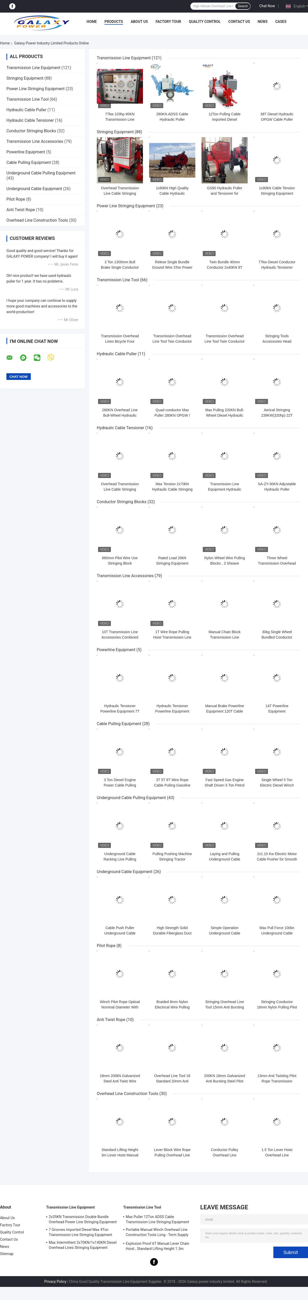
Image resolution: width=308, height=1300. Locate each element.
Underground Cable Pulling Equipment (40, 173)
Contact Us (239, 22)
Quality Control (205, 22)
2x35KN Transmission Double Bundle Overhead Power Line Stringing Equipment (83, 1219)
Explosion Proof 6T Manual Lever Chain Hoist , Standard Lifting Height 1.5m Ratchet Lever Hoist (157, 1246)
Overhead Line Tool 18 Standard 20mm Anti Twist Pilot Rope (172, 1081)
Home (91, 22)
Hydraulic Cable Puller (26, 109)
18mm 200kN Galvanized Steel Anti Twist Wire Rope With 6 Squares (120, 1081)
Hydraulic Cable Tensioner (30, 120)
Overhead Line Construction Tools (37, 220)
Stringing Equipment (24, 78)
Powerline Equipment (25, 151)
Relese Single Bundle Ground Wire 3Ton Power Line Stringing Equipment (172, 267)
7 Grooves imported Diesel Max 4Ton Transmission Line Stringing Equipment (80, 1232)
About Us (139, 22)
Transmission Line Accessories (34, 141)
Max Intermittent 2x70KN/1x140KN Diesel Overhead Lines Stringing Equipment (83, 1245)
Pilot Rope (15, 199)
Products (113, 22)
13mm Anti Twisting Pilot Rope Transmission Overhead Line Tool (276, 1081)
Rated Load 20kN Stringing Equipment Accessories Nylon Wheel (172, 563)
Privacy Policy (55, 1281)
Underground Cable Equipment (34, 188)
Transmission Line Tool (27, 99)
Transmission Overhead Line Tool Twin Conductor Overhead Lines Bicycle (225, 341)
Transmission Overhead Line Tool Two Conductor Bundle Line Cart (172, 341)
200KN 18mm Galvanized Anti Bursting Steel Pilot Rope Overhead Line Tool (224, 1081)
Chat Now (267, 6)
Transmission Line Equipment (33, 67)
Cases (280, 22)
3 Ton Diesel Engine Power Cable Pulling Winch (120, 785)
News (263, 22)
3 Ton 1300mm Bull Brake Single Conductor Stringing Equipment (120, 267)
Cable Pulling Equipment (28, 162)
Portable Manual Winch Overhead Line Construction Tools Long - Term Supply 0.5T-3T (157, 1233)
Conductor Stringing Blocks (31, 130)
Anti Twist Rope (20, 209)
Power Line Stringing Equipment (35, 88)
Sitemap (6, 1254)
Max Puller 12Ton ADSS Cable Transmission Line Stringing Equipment (157, 1219)
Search (243, 6)
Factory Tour (168, 22)
